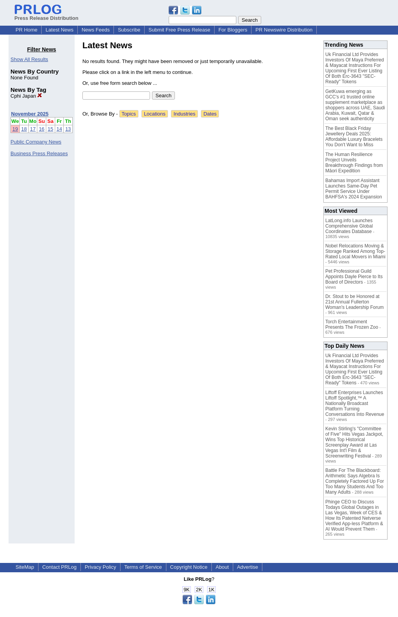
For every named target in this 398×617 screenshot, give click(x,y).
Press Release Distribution (46, 15)
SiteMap (25, 567)
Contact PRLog (59, 567)
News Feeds (96, 30)
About (222, 567)
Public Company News (35, 142)
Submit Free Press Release (179, 30)
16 (41, 129)
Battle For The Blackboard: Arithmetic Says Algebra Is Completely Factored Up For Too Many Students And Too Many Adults (354, 481)
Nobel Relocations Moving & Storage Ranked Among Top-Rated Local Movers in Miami (355, 251)
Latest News (59, 30)
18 (24, 129)
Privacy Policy (100, 567)
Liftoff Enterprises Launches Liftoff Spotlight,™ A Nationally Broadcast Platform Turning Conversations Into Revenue (354, 403)
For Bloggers (232, 30)
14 (59, 129)
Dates (209, 114)
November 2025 (30, 114)
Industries (184, 114)
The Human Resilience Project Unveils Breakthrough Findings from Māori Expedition (354, 163)
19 (15, 129)
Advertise (247, 567)
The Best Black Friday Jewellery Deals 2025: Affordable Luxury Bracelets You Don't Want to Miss (353, 136)
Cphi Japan (26, 96)
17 (32, 129)
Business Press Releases (39, 153)
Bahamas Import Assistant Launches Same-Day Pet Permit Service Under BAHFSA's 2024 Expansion (353, 189)
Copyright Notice (189, 567)
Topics (129, 114)
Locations (155, 114)
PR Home (26, 30)
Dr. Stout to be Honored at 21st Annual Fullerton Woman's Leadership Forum (354, 302)
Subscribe (129, 30)
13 (68, 129)
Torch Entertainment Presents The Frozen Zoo (351, 324)
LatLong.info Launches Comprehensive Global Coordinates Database (349, 226)
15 (50, 129)
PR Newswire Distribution (283, 30)
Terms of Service (143, 567)
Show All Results (29, 59)
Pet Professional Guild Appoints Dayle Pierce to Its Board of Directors (353, 276)
